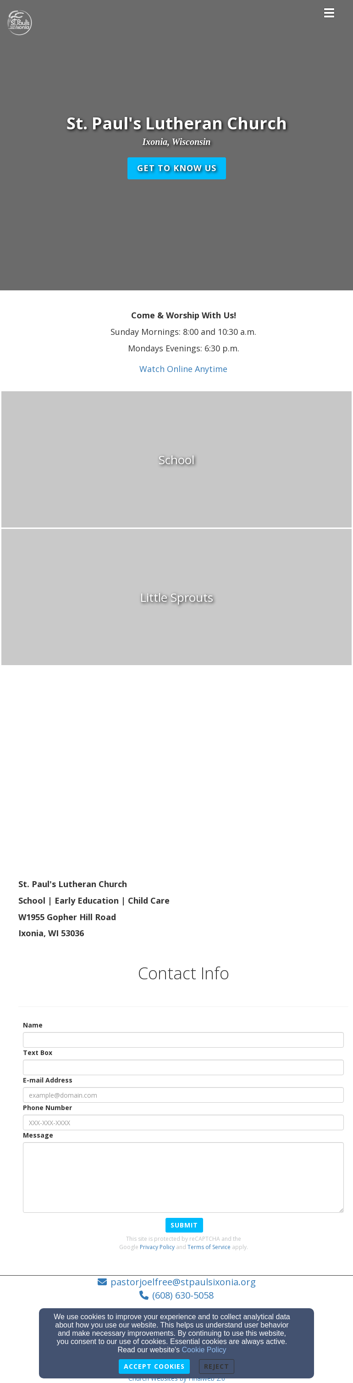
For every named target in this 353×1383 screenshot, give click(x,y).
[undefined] (176, 460)
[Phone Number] (183, 1122)
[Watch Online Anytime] (183, 369)
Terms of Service (209, 1247)
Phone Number (47, 1107)
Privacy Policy (157, 1247)
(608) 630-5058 (183, 1295)
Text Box (37, 1052)
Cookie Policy (204, 1350)
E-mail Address (47, 1080)
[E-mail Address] (183, 1095)
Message (38, 1135)
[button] (176, 168)
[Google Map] (183, 793)
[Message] (183, 1177)
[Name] (183, 1040)
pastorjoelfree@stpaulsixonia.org (183, 1282)
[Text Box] (183, 1067)
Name (33, 1025)
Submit (184, 1225)
